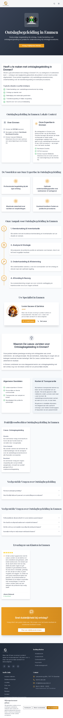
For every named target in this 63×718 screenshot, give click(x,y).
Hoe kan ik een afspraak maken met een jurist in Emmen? (31, 524)
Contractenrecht (39, 662)
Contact (6, 697)
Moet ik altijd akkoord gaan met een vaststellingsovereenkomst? (31, 496)
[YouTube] (13, 669)
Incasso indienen (9, 679)
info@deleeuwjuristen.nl (43, 686)
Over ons (6, 688)
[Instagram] (18, 669)
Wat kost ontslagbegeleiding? (31, 491)
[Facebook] (4, 669)
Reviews (6, 694)
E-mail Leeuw (28, 321)
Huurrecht (37, 665)
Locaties (6, 685)
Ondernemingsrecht (40, 668)
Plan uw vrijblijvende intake (31, 633)
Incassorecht (38, 659)
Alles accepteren (52, 707)
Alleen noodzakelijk (39, 707)
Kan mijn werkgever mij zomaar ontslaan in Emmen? (31, 534)
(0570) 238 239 (40, 682)
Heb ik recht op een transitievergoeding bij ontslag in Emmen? (31, 529)
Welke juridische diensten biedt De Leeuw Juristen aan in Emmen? (31, 519)
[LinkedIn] (8, 669)
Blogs (5, 691)
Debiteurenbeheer (9, 682)
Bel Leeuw (42, 321)
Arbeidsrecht (38, 656)
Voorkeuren (27, 707)
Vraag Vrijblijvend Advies (31, 45)
